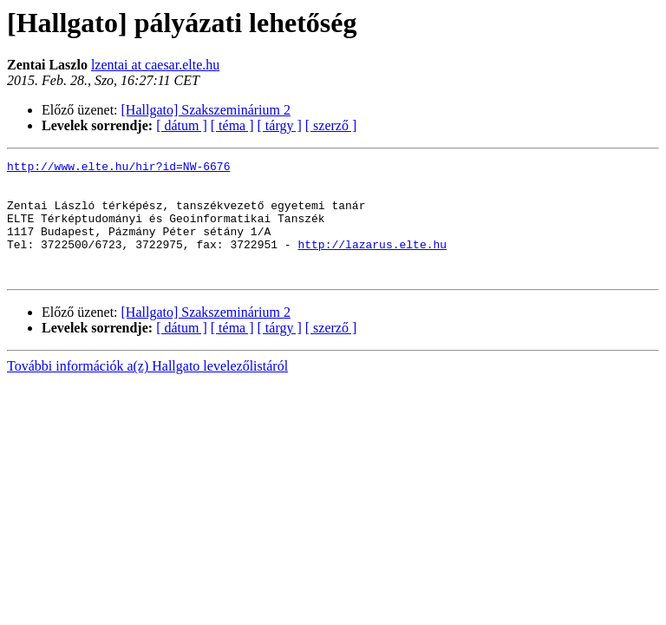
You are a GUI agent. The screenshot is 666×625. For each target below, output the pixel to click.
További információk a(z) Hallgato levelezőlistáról (147, 389)
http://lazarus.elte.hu (372, 262)
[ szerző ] (331, 125)
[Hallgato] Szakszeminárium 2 (206, 109)
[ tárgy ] (280, 125)
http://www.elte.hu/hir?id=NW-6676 (118, 168)
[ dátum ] (181, 125)
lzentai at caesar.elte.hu (155, 64)
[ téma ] (232, 125)
